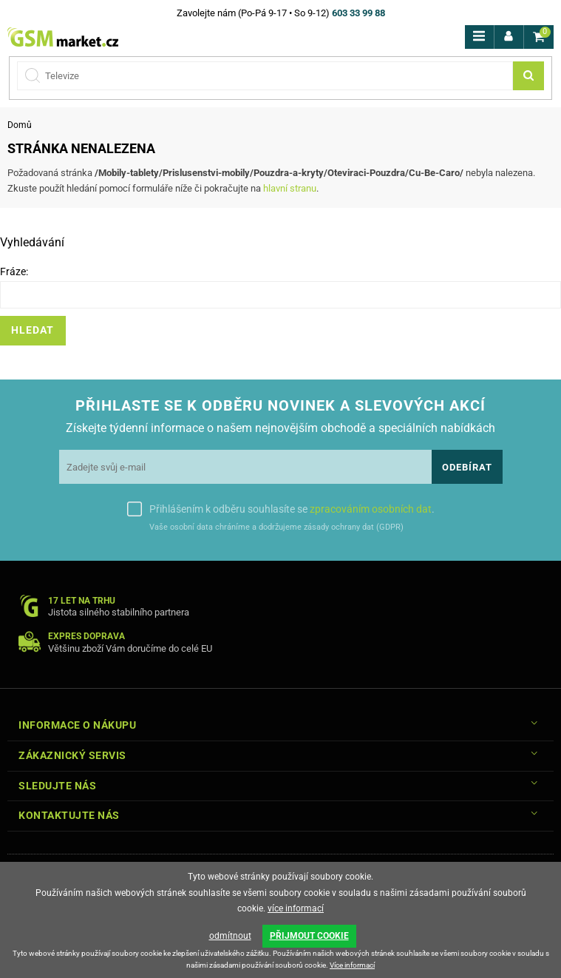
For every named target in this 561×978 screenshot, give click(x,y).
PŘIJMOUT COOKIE (309, 936)
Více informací (352, 965)
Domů (19, 125)
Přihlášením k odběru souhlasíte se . (292, 509)
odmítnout (230, 936)
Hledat (32, 330)
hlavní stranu (289, 188)
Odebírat (467, 467)
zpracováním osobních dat (371, 509)
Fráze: (14, 271)
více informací (296, 908)
